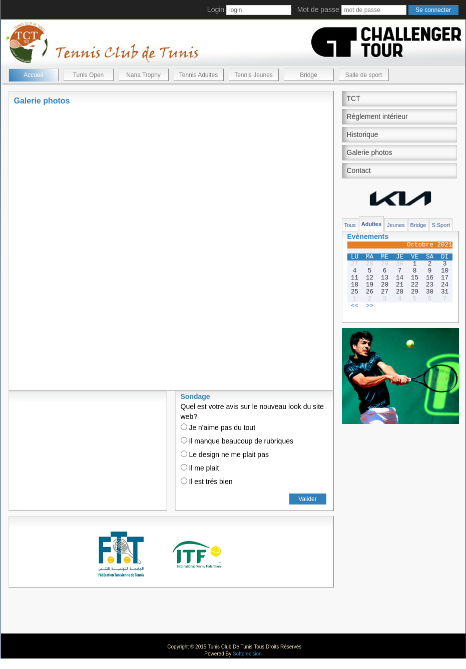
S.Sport (440, 225)
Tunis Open (88, 75)
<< (354, 306)
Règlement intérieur (377, 116)
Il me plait (200, 468)
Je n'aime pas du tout (218, 428)
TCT (353, 98)
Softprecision (247, 653)
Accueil (33, 75)
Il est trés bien (207, 482)
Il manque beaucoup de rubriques (237, 441)
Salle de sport (363, 75)
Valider (307, 499)
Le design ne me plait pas (225, 454)
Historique (362, 134)
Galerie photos (369, 152)
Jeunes (395, 225)
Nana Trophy (143, 75)
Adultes (371, 224)
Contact (359, 170)
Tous (350, 225)
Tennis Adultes (198, 75)
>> (369, 306)
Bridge (308, 75)
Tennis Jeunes (253, 75)
